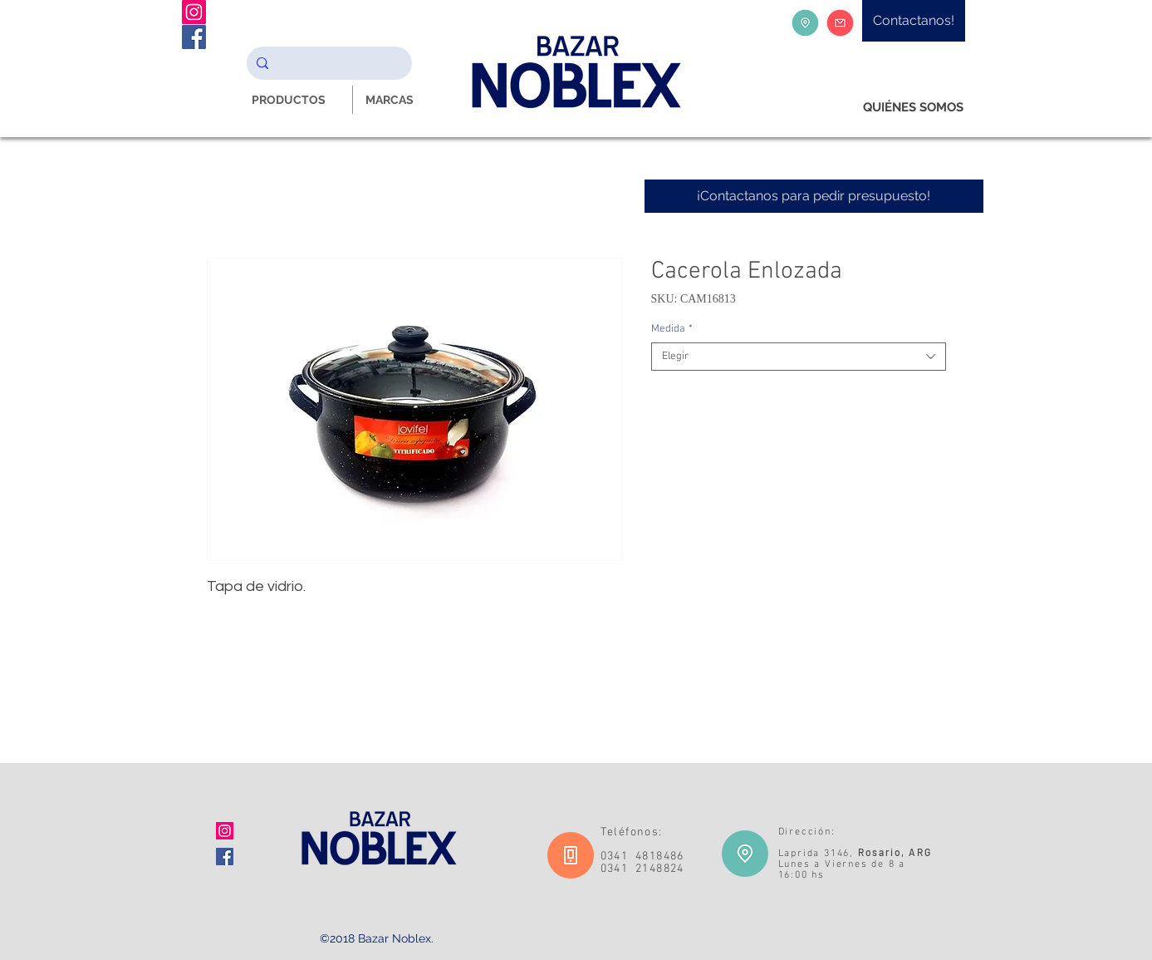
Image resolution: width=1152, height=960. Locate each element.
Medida (672, 329)
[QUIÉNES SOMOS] (913, 108)
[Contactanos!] (913, 21)
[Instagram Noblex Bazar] (194, 12)
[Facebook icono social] (224, 856)
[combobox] (798, 356)
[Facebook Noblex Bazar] (194, 37)
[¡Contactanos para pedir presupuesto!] (814, 196)
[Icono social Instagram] (224, 830)
